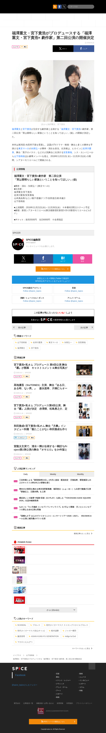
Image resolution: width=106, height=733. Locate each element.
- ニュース (82, 677)
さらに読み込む (61, 610)
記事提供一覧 (28, 703)
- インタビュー (84, 680)
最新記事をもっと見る (83, 533)
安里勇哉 (67, 152)
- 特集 (81, 690)
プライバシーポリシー (84, 703)
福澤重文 (16, 129)
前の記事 (19, 327)
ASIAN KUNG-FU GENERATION (44, 636)
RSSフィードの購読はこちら (54, 269)
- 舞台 (57, 677)
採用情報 (60, 703)
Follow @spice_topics (32, 291)
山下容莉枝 (19, 156)
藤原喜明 (20, 636)
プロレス (35, 625)
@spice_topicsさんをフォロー (24, 685)
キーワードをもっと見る (82, 648)
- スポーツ (59, 694)
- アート (58, 690)
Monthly (80, 474)
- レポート (82, 684)
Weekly (53, 474)
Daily (25, 474)
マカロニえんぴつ (23, 642)
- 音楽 (57, 674)
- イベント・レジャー (63, 680)
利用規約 (69, 703)
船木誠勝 (54, 631)
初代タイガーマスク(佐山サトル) (30, 631)
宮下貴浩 (27, 129)
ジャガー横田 (69, 631)
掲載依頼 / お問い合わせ (45, 703)
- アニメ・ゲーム (61, 687)
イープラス (17, 655)
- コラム (81, 687)
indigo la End (69, 636)
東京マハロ (23, 148)
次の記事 (86, 327)
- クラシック (59, 684)
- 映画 (57, 697)
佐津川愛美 (36, 342)
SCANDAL (20, 625)
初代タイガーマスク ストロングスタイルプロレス (66, 625)
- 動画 (81, 674)
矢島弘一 (35, 148)
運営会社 (17, 703)
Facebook (20, 675)
